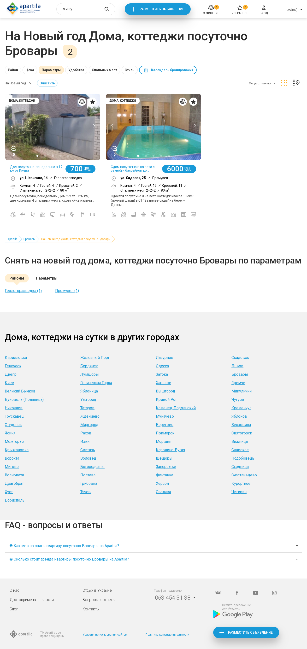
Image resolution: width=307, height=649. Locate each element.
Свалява (163, 492)
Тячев (85, 492)
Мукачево (165, 416)
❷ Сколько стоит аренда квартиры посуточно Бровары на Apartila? (69, 559)
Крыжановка (17, 450)
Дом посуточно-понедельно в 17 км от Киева (36, 168)
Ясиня (10, 433)
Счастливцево (244, 475)
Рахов (85, 433)
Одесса (162, 366)
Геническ (13, 366)
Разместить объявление (162, 9)
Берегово (164, 424)
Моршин (163, 441)
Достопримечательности (32, 599)
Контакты (91, 609)
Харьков (163, 382)
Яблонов (239, 416)
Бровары (29, 239)
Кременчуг (241, 408)
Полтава (87, 475)
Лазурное (164, 357)
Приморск (165, 433)
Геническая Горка (96, 382)
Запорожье (166, 466)
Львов (237, 366)
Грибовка (88, 483)
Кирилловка (16, 357)
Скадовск (240, 357)
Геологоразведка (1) (23, 290)
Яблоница (89, 391)
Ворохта (12, 458)
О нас (14, 590)
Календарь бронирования (172, 70)
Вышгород (165, 391)
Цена (30, 70)
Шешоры (164, 458)
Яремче (238, 382)
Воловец (88, 458)
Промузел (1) (67, 290)
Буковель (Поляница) (24, 399)
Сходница (240, 466)
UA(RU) (292, 10)
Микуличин (241, 391)
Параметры (51, 70)
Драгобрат (14, 483)
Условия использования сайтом (105, 634)
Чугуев (237, 399)
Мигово (12, 466)
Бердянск (89, 366)
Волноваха (14, 475)
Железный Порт (94, 357)
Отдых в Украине (97, 590)
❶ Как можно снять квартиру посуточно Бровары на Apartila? (64, 546)
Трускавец (14, 416)
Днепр (11, 374)
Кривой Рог (166, 399)
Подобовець (242, 458)
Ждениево (90, 416)
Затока (162, 374)
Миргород (89, 424)
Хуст (9, 492)
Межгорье (14, 441)
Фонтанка (164, 475)
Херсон (162, 483)
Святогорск (241, 433)
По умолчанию (260, 83)
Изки (84, 441)
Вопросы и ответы (99, 599)
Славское (240, 450)
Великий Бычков (20, 391)
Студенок (13, 424)
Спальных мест (104, 70)
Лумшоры (89, 374)
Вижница (239, 441)
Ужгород (88, 399)
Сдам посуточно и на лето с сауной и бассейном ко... (132, 168)
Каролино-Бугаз (170, 450)
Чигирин (239, 492)
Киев (9, 382)
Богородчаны (92, 466)
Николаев (14, 408)
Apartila (12, 239)
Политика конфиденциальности (167, 634)
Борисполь (14, 500)
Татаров (87, 408)
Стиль (130, 70)
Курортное (240, 483)
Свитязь (87, 450)
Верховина (241, 424)
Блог (14, 609)
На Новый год (15, 83)
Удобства (76, 70)
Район (13, 70)
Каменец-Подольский (176, 408)
